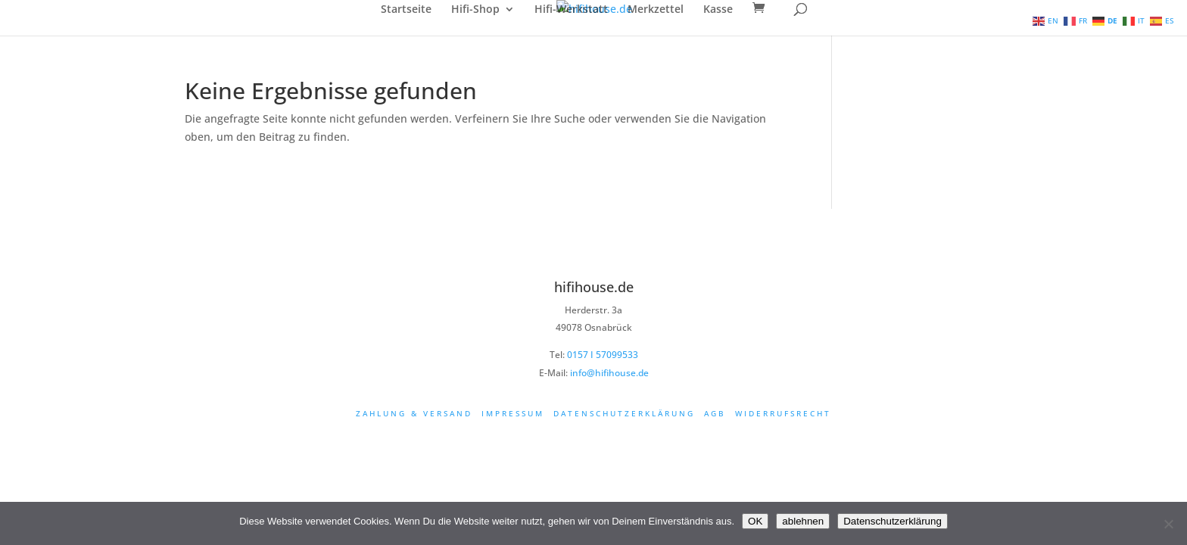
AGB (715, 413)
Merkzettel (656, 10)
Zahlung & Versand (414, 413)
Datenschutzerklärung (624, 413)
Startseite (406, 10)
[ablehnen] (1168, 523)
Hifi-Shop (475, 10)
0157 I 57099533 (602, 354)
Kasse (718, 10)
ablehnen (803, 521)
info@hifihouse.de (609, 372)
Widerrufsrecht (783, 413)
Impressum (512, 413)
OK (755, 521)
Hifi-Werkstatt (571, 10)
